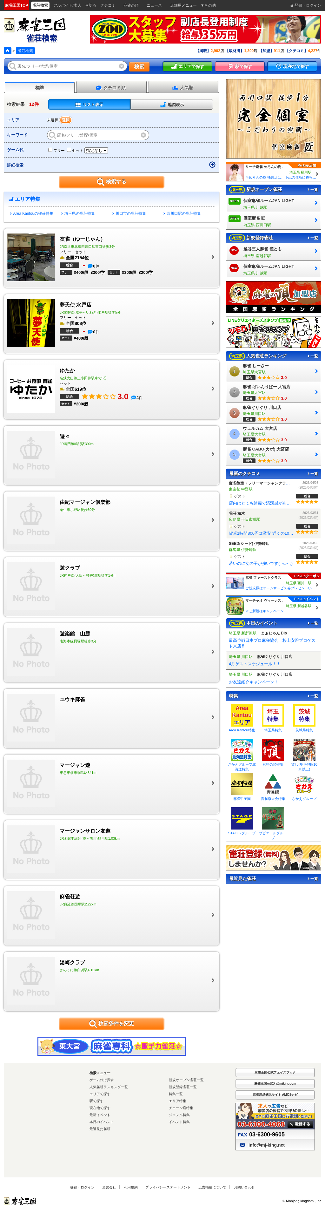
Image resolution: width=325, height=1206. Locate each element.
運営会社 (109, 1187)
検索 (139, 66)
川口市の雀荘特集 (129, 213)
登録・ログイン (82, 1187)
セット (75, 150)
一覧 (312, 189)
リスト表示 (89, 104)
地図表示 (172, 104)
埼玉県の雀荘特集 (78, 213)
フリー (56, 150)
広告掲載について (212, 1187)
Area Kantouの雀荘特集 (32, 213)
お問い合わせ (244, 1187)
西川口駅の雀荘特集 (182, 213)
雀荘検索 (25, 51)
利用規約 (131, 1187)
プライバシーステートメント (168, 1187)
